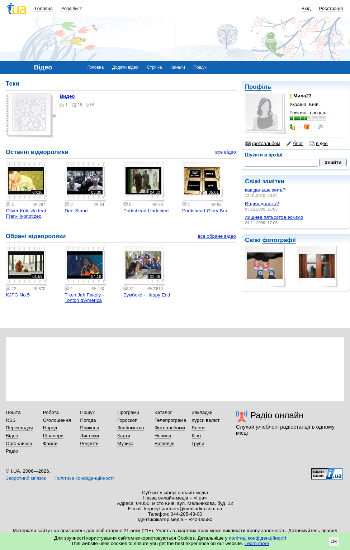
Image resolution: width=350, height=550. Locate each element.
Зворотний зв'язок (26, 478)
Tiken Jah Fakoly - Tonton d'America (84, 297)
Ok (334, 541)
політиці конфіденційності (257, 538)
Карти (123, 435)
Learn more (257, 543)
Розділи (69, 8)
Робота (51, 412)
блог (294, 143)
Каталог (163, 412)
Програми (128, 412)
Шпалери (53, 435)
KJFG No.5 (17, 295)
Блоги (198, 427)
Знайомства (130, 427)
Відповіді (165, 443)
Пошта (13, 412)
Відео (12, 435)
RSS (11, 420)
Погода (88, 420)
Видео (67, 96)
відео (318, 143)
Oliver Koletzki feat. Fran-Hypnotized (26, 213)
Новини (163, 435)
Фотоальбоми (170, 427)
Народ (50, 427)
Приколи (89, 427)
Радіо (12, 451)
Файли (50, 443)
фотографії (278, 240)
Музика (125, 443)
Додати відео (125, 67)
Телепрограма (170, 420)
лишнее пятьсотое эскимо (274, 217)
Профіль (258, 86)
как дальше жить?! (266, 190)
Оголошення (57, 420)
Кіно (196, 435)
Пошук (199, 67)
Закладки (201, 412)
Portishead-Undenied (146, 210)
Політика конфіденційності (84, 478)
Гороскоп (127, 420)
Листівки (89, 435)
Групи (197, 443)
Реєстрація (331, 8)
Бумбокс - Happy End (146, 295)
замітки (273, 181)
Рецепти (89, 443)
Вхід (306, 8)
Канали (177, 67)
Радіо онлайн (277, 415)
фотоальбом (262, 143)
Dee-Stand (76, 210)
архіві (276, 155)
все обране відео (217, 236)
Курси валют (205, 420)
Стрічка (154, 67)
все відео (225, 152)
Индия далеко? (262, 203)
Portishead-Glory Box (205, 210)
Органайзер (19, 443)
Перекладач (19, 427)
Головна (44, 8)
